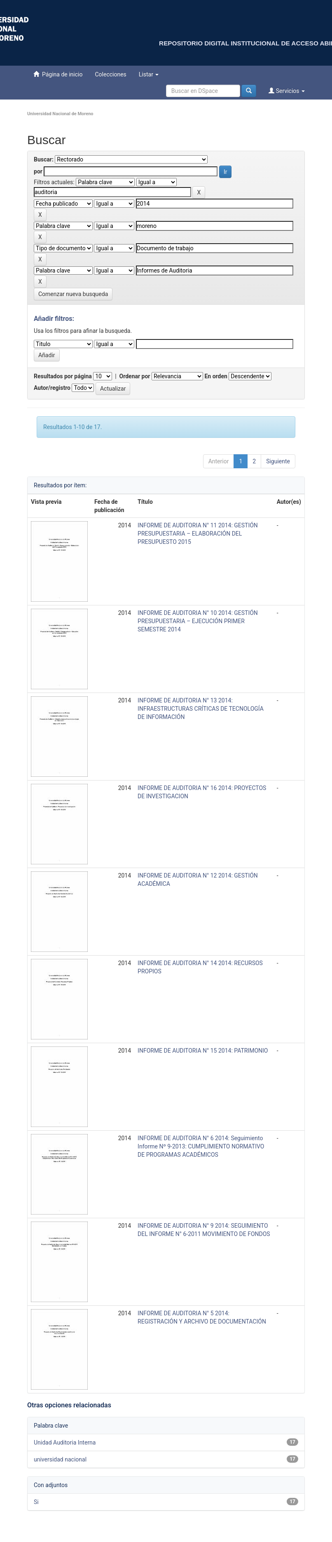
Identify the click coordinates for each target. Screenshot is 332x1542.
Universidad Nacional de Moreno (60, 113)
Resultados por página (63, 376)
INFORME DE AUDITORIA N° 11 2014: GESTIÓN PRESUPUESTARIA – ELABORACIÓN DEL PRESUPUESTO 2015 (198, 533)
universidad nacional (60, 1459)
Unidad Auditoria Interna (65, 1442)
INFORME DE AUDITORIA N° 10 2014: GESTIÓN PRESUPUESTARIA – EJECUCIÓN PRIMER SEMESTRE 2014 (198, 621)
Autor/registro (52, 387)
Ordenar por (134, 376)
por (38, 171)
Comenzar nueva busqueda (73, 294)
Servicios (287, 90)
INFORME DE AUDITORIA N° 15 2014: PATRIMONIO (203, 1050)
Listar (149, 74)
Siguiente (278, 461)
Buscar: (44, 159)
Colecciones (110, 74)
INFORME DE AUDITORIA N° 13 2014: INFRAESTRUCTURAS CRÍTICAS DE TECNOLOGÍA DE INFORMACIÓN (201, 708)
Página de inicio (57, 74)
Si (36, 1502)
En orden (215, 376)
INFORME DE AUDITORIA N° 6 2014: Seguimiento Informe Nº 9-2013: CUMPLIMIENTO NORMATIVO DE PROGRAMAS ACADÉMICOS (201, 1146)
